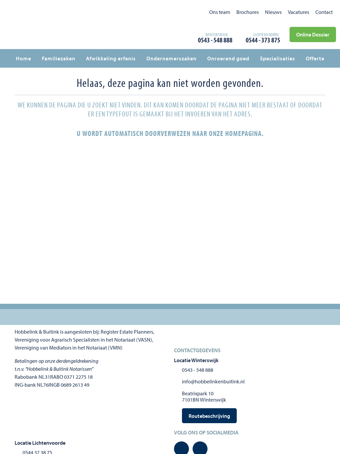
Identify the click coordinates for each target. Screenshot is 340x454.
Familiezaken (58, 58)
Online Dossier (312, 34)
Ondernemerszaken (171, 58)
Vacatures (298, 12)
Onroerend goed (228, 58)
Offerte (315, 58)
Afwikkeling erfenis (111, 58)
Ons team (219, 12)
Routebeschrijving (209, 416)
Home (23, 58)
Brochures (247, 12)
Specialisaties (277, 58)
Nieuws (273, 12)
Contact (324, 12)
